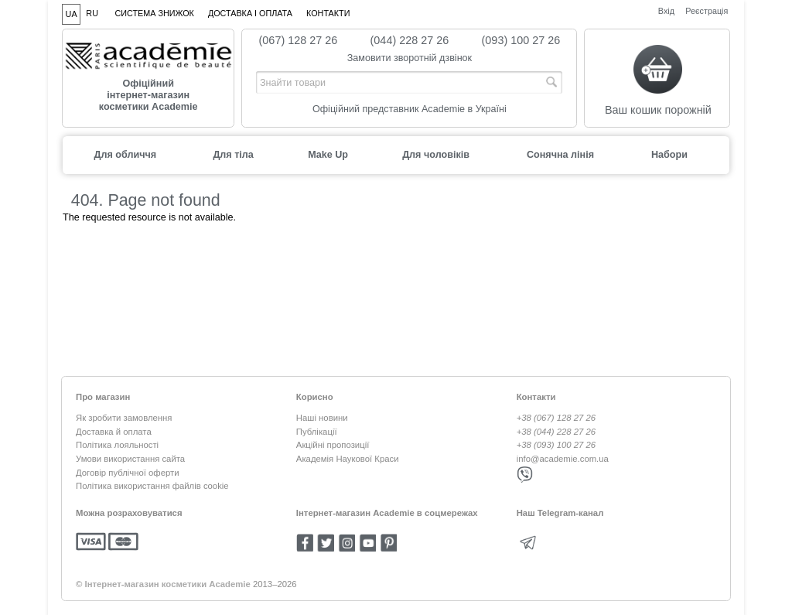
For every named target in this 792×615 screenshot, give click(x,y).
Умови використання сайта (130, 458)
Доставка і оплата (250, 13)
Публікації (316, 431)
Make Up (328, 154)
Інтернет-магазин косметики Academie (168, 584)
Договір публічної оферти (127, 472)
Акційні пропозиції (332, 444)
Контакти (328, 13)
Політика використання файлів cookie (152, 485)
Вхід (666, 10)
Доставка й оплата (114, 431)
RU (92, 13)
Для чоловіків (435, 154)
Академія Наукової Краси (347, 458)
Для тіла (233, 154)
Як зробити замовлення (124, 417)
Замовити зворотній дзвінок (410, 58)
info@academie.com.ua (563, 458)
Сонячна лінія (560, 154)
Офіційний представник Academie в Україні (409, 109)
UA (71, 14)
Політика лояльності (117, 444)
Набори (669, 154)
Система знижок (154, 13)
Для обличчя (125, 154)
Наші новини (322, 417)
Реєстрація (706, 10)
